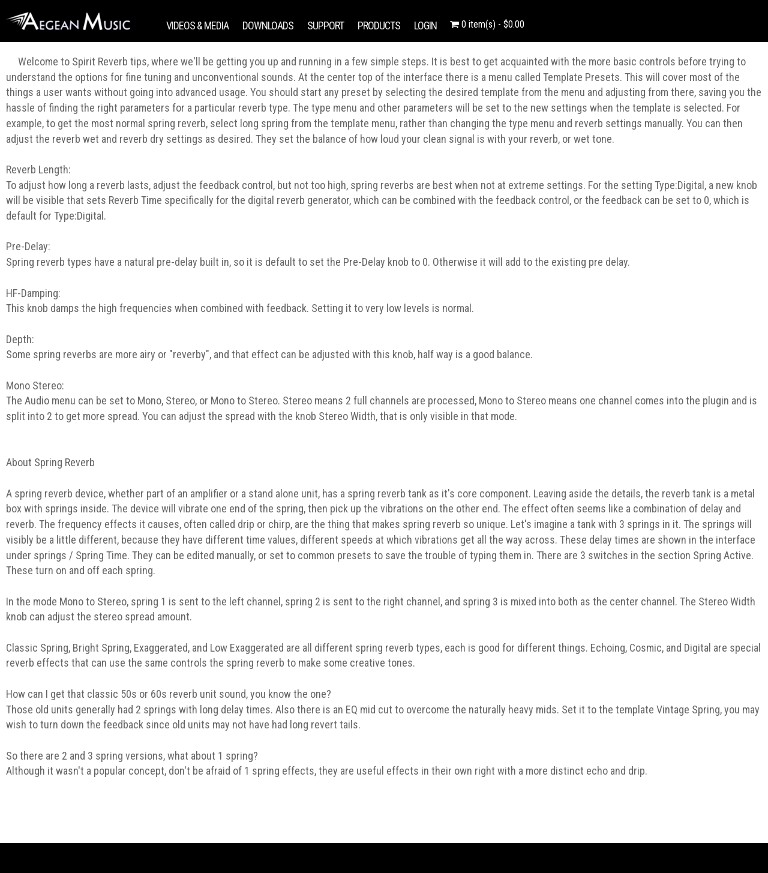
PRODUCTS (379, 25)
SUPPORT (325, 25)
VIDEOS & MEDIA (197, 25)
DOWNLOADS (267, 25)
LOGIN (425, 25)
